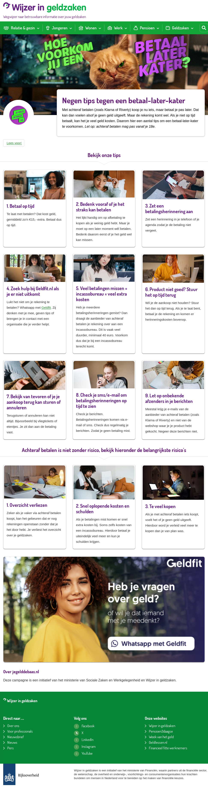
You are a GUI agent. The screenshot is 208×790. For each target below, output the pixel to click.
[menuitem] (21, 28)
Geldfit (46, 307)
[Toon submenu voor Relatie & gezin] (38, 28)
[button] (13, 143)
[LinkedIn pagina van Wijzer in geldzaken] (83, 740)
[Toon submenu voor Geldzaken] (192, 28)
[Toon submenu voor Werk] (126, 28)
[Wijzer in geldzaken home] (44, 10)
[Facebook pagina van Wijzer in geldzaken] (84, 726)
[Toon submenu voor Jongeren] (71, 28)
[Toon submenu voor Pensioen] (158, 28)
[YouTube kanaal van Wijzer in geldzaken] (83, 753)
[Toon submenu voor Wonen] (100, 28)
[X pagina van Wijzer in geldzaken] (78, 733)
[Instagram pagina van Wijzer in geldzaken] (85, 747)
